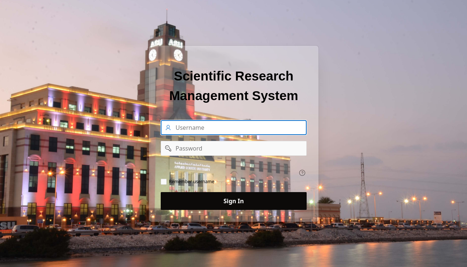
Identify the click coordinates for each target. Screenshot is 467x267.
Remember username (191, 182)
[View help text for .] (302, 172)
